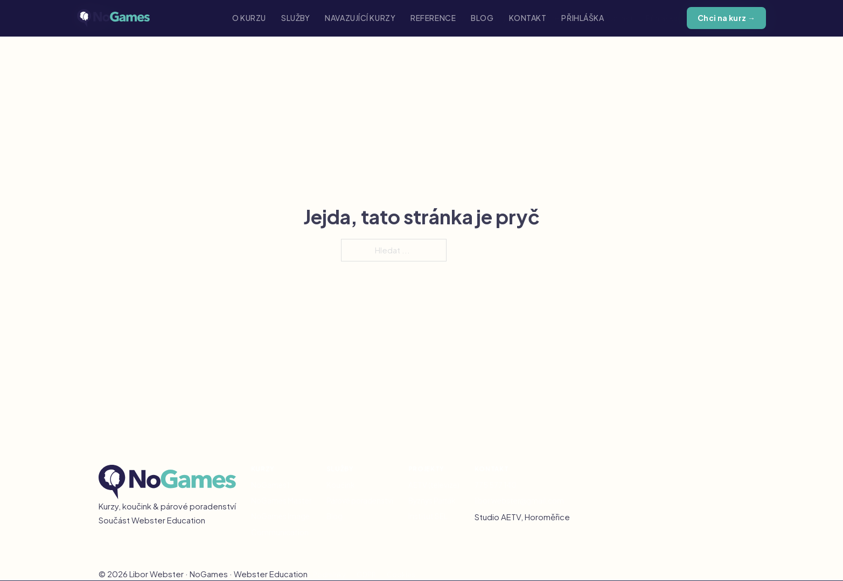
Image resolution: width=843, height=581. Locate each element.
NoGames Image (280, 516)
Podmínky (329, 574)
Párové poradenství (359, 500)
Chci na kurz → (727, 18)
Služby (295, 18)
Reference (433, 18)
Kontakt (528, 18)
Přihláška (582, 18)
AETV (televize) (433, 485)
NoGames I (270, 485)
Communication (280, 532)
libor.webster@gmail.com (519, 500)
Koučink (340, 485)
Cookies (401, 574)
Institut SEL (428, 516)
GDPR (366, 574)
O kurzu (249, 18)
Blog (482, 18)
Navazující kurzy (360, 18)
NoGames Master (281, 500)
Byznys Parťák (431, 500)
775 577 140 (496, 485)
